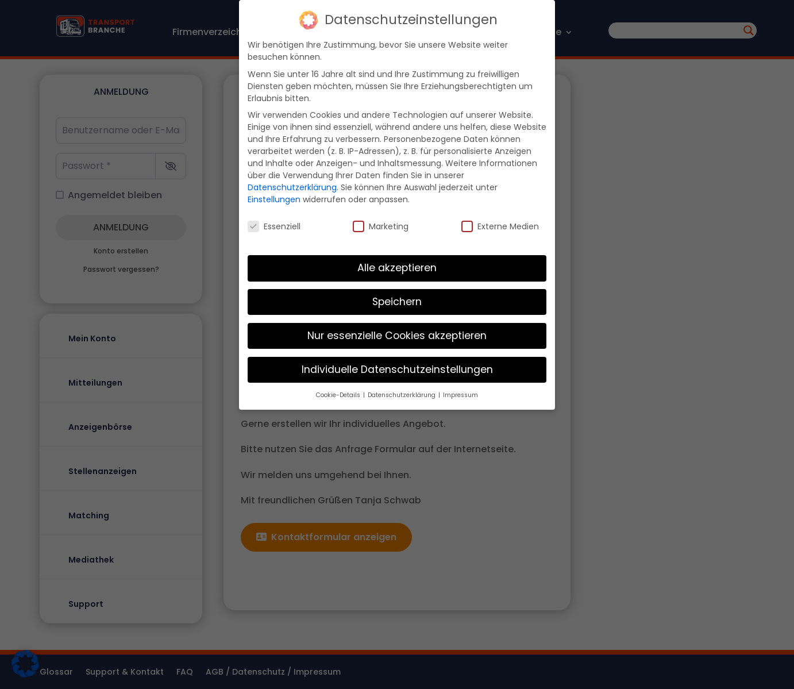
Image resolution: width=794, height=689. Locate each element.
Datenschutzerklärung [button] (402, 390)
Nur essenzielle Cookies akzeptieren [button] (397, 331)
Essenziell (274, 222)
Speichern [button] (397, 297)
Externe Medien (500, 222)
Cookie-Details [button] (339, 390)
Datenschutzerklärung (292, 183)
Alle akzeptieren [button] (397, 263)
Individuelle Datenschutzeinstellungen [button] (397, 365)
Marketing (380, 222)
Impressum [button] (460, 390)
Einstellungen (274, 195)
